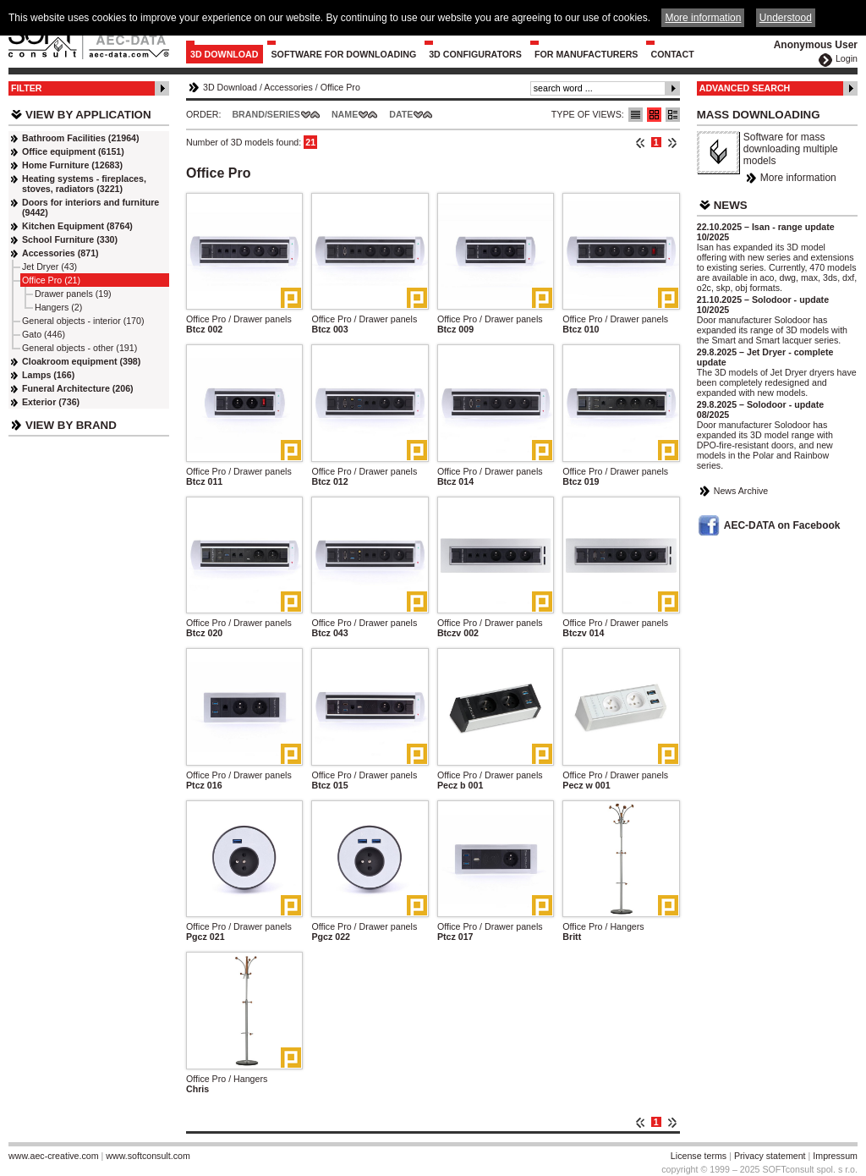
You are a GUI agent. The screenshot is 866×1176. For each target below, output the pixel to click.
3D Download (224, 54)
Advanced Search (745, 88)
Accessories (288, 87)
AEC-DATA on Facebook (782, 525)
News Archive (741, 491)
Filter (26, 88)
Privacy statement (770, 1156)
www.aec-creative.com (53, 1156)
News (731, 205)
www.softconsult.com (148, 1156)
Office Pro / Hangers (603, 926)
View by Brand (71, 425)
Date (401, 114)
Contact (671, 54)
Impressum (835, 1156)
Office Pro (340, 87)
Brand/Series (266, 114)
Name (345, 114)
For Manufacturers (586, 54)
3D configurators (475, 54)
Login (847, 58)
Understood (785, 18)
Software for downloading (344, 54)
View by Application (88, 114)
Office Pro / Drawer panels (239, 319)
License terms (698, 1156)
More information (798, 178)
